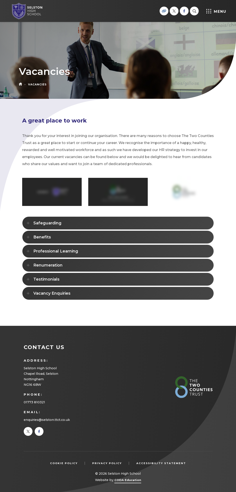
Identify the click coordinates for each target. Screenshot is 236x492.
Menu (216, 11)
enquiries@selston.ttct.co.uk (47, 420)
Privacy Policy (107, 463)
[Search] (194, 11)
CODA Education (127, 480)
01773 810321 (34, 402)
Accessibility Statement (161, 463)
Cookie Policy (64, 463)
